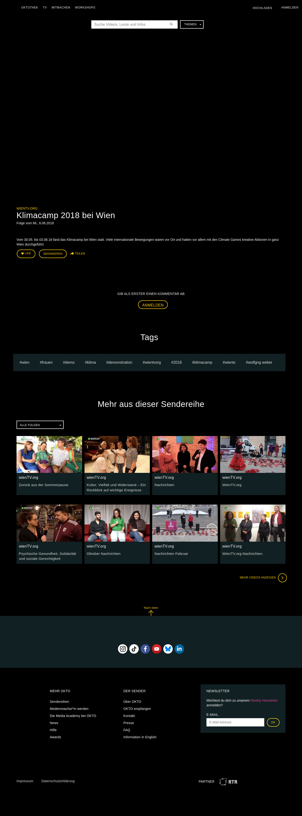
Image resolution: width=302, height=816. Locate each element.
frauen (47, 361)
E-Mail (212, 712)
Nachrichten (164, 484)
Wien (25, 361)
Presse (128, 720)
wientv (230, 361)
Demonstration (120, 361)
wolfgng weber (260, 361)
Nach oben (151, 608)
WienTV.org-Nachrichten (241, 551)
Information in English (139, 734)
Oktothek (30, 7)
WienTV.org (231, 484)
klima (91, 361)
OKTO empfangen (137, 706)
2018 (177, 361)
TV (46, 7)
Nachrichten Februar (170, 551)
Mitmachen (62, 7)
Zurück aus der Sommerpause (42, 484)
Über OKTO (132, 699)
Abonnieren (53, 253)
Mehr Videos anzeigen (261, 575)
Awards (55, 734)
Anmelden (153, 304)
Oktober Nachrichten (102, 551)
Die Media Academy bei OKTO (73, 713)
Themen (192, 24)
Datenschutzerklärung (58, 778)
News (54, 720)
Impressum (25, 778)
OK (273, 719)
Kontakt (129, 713)
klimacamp (203, 361)
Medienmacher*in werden (69, 706)
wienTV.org (27, 208)
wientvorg (153, 361)
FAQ (126, 727)
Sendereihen (59, 699)
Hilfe (53, 727)
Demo (70, 361)
